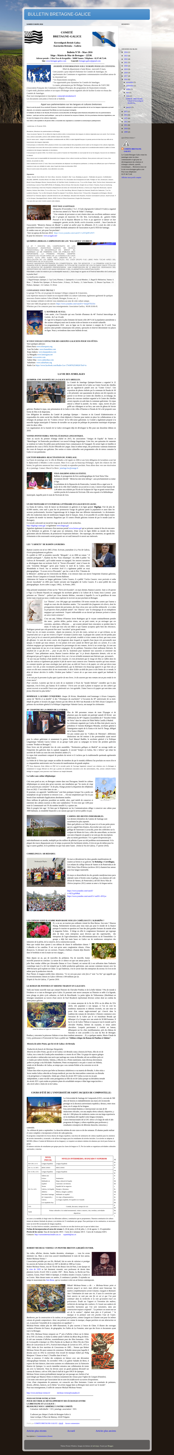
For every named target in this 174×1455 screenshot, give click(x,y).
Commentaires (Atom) (44, 1436)
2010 (126, 128)
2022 (126, 59)
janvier (129, 107)
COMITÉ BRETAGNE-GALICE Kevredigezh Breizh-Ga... (134, 101)
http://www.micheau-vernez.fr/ (38, 1393)
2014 (126, 115)
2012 (126, 122)
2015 (126, 111)
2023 (126, 56)
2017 (126, 76)
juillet (128, 89)
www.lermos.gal (75, 528)
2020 (126, 66)
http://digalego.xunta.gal (36, 526)
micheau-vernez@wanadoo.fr (68, 1393)
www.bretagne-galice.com (56, 61)
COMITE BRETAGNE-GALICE (133, 150)
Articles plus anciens (106, 1431)
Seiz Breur (50, 1280)
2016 (126, 79)
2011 (126, 125)
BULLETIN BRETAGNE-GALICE (59, 14)
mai (127, 92)
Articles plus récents (37, 1431)
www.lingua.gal (63, 526)
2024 (126, 52)
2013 (126, 118)
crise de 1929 (35, 1269)
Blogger (110, 1446)
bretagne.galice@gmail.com (90, 61)
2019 (126, 69)
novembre (130, 82)
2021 (126, 62)
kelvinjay (96, 1446)
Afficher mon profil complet (131, 177)
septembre (130, 86)
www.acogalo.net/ (50, 236)
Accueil (71, 1431)
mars (128, 96)
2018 (126, 73)
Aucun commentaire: (72, 1423)
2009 (126, 132)
